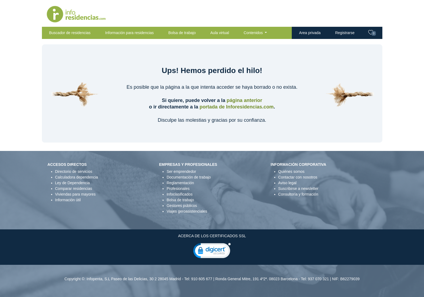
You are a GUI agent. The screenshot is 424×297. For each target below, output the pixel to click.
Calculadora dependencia (76, 177)
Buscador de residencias (70, 33)
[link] (212, 252)
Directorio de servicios (73, 171)
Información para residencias (129, 33)
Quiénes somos (291, 171)
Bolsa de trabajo (182, 33)
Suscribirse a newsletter (298, 188)
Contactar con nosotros (297, 177)
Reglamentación (180, 183)
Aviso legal (287, 183)
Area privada (309, 33)
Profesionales (178, 188)
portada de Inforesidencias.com (237, 107)
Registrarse (345, 33)
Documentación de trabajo (189, 177)
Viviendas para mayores (75, 194)
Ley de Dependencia (72, 183)
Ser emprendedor (181, 171)
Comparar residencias (73, 188)
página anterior (244, 100)
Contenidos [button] (254, 33)
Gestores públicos (182, 205)
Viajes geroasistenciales (187, 211)
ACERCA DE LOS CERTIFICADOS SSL (212, 236)
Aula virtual (219, 33)
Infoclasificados (180, 194)
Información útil (68, 200)
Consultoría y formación (298, 194)
